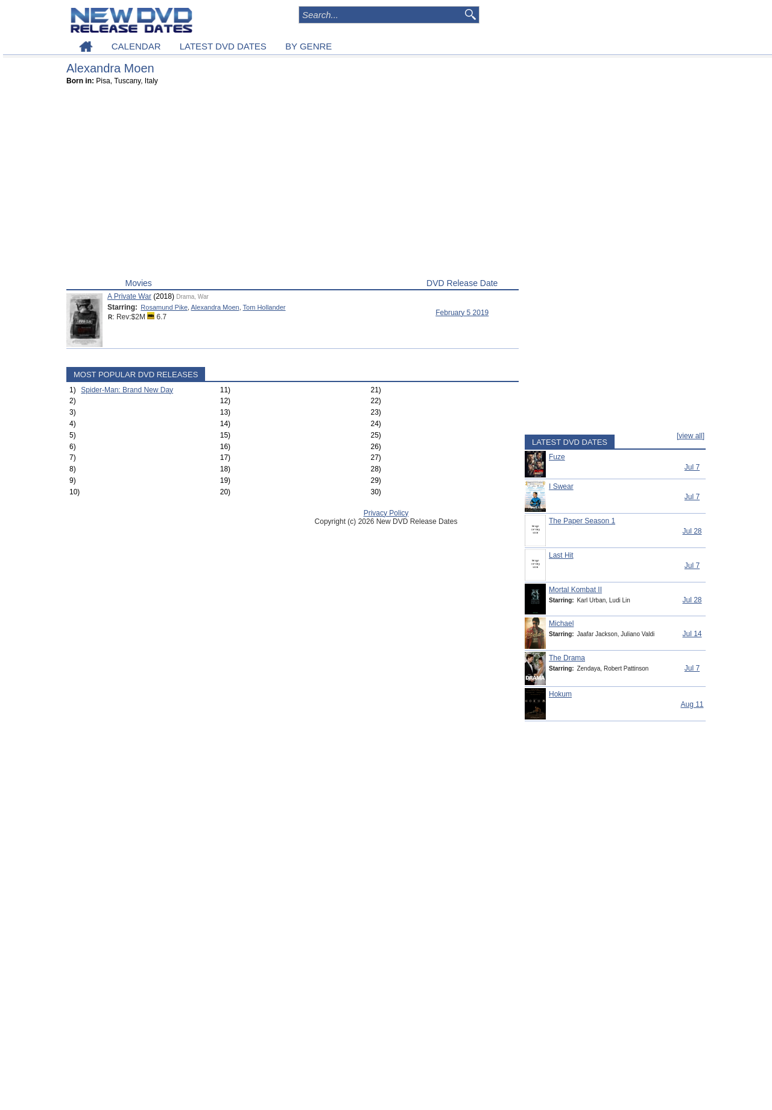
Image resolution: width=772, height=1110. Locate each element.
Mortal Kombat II (575, 589)
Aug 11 (691, 704)
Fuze (557, 457)
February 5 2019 (462, 312)
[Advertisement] (292, 184)
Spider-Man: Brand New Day (127, 390)
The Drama (567, 658)
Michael (561, 623)
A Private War (129, 296)
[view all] (690, 436)
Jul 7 (692, 467)
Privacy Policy (386, 513)
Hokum (560, 694)
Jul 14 (691, 634)
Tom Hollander (264, 307)
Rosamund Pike (164, 307)
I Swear (561, 486)
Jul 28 (691, 531)
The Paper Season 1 (582, 521)
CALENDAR (136, 46)
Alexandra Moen (215, 307)
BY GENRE (308, 46)
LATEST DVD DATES (223, 46)
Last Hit (561, 555)
